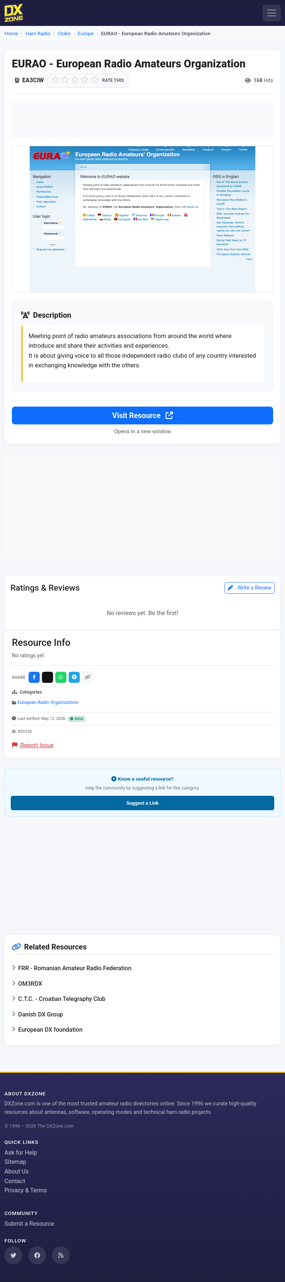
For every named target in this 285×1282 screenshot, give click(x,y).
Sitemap (15, 1162)
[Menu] (272, 13)
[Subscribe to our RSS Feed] (61, 1255)
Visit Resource (142, 416)
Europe (86, 33)
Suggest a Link (142, 804)
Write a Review (249, 588)
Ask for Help (20, 1152)
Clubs (64, 33)
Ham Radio (38, 33)
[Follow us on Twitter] (13, 1255)
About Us (16, 1171)
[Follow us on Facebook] (37, 1255)
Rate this (113, 80)
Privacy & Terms (25, 1190)
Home (11, 33)
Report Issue (33, 745)
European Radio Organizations (47, 703)
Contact (14, 1181)
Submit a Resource (29, 1224)
